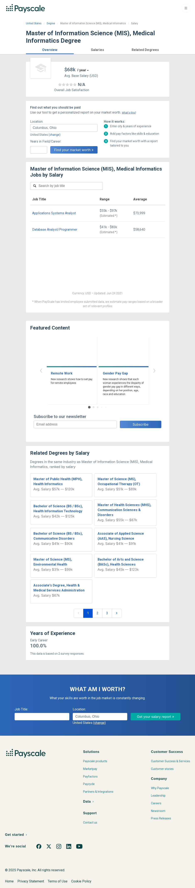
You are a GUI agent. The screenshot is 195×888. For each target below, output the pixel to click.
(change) (54, 134)
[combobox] (64, 128)
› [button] (154, 370)
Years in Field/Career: (45, 141)
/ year (81, 70)
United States (34, 23)
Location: (36, 122)
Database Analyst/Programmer (54, 229)
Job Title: (21, 709)
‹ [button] (40, 370)
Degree (51, 23)
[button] (50, 49)
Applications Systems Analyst (54, 213)
